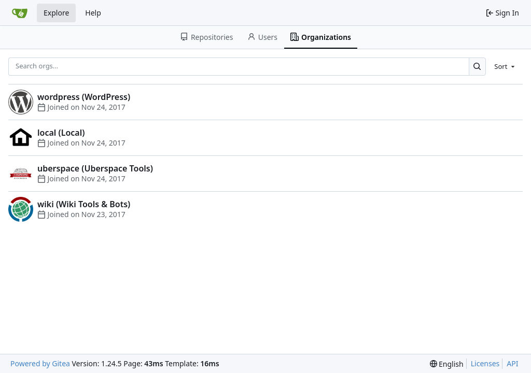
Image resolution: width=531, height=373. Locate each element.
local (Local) (61, 132)
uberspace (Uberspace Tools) (95, 168)
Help (93, 13)
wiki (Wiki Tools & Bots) (83, 204)
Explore (56, 13)
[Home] (19, 13)
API (512, 363)
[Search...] (477, 67)
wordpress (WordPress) (83, 97)
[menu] (505, 66)
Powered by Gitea (40, 363)
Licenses (485, 363)
